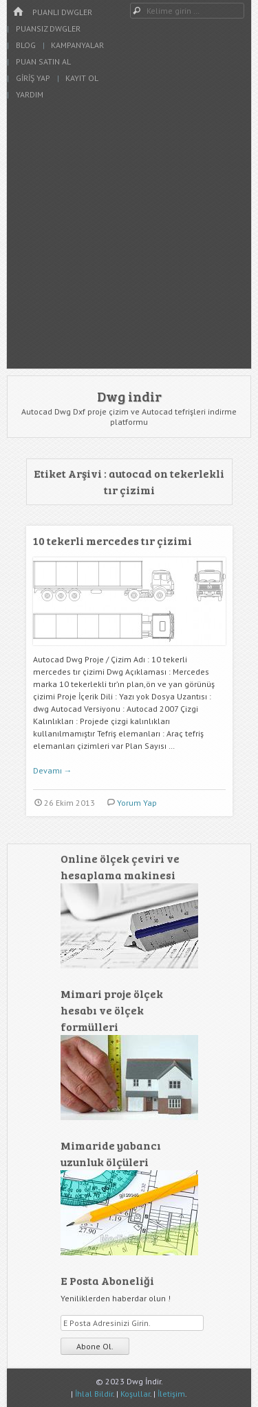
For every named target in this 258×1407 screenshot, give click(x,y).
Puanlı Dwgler (62, 12)
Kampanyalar (77, 45)
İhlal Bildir (94, 1393)
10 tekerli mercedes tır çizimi (112, 540)
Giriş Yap (33, 78)
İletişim (171, 1393)
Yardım (29, 94)
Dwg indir (129, 396)
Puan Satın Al (43, 61)
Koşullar (135, 1393)
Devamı (52, 770)
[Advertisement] (129, 240)
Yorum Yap (137, 803)
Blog (26, 45)
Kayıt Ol (81, 78)
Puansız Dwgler (48, 28)
